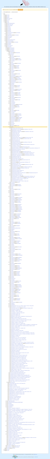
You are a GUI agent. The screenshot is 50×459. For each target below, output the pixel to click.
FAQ (36, 6)
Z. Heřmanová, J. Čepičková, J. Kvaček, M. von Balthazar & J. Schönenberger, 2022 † (24, 324)
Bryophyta (9, 26)
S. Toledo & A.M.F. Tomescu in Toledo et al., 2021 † (16, 418)
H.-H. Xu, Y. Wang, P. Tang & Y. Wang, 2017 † (16, 412)
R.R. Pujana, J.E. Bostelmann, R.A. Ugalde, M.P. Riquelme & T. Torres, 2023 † (20, 409)
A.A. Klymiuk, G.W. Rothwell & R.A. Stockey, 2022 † (16, 442)
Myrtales (12, 236)
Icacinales (12, 212)
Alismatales (12, 57)
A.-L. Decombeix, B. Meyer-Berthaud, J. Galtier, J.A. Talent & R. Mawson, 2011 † (20, 410)
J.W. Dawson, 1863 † (12, 431)
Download (42, 6)
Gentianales (19, 63)
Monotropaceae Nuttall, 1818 (16, 151)
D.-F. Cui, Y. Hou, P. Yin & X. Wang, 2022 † (18, 337)
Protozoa (14, 448)
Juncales (12, 218)
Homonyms (24, 6)
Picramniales (13, 251)
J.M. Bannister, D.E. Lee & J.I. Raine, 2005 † (18, 338)
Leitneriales (12, 223)
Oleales (12, 242)
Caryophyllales (13, 98)
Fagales (19, 99)
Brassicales (18, 77)
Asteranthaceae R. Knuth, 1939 (16, 129)
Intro (5, 6)
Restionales (12, 265)
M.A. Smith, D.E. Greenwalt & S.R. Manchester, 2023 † (20, 376)
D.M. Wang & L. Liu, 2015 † (14, 398)
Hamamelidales (13, 199)
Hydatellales (12, 204)
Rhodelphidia (9, 43)
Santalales (20, 76)
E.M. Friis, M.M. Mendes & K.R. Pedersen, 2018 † (18, 357)
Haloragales (12, 198)
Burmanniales (13, 89)
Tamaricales (12, 285)
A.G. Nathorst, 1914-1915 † (13, 436)
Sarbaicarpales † (13, 278)
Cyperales (12, 116)
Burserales (12, 90)
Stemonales (12, 284)
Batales (12, 77)
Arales (12, 65)
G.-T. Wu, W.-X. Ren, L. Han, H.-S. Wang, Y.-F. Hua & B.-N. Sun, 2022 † (22, 342)
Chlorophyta (9, 29)
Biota (9, 18)
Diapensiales (13, 119)
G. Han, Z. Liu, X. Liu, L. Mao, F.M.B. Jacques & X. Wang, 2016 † (19, 388)
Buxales (12, 91)
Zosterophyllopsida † (11, 405)
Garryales (19, 184)
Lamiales (19, 92)
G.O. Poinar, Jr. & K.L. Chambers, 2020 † (18, 358)
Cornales (12, 109)
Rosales (12, 270)
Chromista (8, 19)
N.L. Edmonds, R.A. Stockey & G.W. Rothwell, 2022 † (19, 365)
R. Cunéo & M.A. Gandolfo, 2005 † (17, 364)
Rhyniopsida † (10, 403)
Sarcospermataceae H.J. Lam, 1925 (17, 164)
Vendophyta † (9, 445)
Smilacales (12, 282)
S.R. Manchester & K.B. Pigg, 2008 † (17, 330)
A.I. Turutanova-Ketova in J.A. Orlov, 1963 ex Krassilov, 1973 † (20, 391)
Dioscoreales (20, 89)
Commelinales (20, 197)
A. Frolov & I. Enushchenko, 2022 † (17, 344)
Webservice (31, 6)
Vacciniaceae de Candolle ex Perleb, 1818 (17, 177)
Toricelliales (12, 290)
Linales (12, 225)
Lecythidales (12, 222)
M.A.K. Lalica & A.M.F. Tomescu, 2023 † (15, 423)
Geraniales (19, 189)
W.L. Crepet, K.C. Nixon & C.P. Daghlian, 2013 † (20, 178)
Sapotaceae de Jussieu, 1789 (16, 163)
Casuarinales (13, 99)
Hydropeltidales (13, 209)
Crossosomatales (13, 111)
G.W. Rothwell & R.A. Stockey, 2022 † (17, 371)
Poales (18, 116)
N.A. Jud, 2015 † (15, 336)
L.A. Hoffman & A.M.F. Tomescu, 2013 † (15, 416)
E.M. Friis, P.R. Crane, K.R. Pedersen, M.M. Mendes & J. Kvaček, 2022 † (22, 332)
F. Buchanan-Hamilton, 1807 (16, 317)
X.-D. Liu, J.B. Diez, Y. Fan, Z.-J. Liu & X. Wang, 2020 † (20, 331)
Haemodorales (13, 197)
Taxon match (20, 6)
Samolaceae (14, 162)
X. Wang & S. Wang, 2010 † (15, 397)
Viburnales (12, 298)
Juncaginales (13, 217)
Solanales (12, 283)
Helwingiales (12, 202)
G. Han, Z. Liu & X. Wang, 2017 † (16, 390)
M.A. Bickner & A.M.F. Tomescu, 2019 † (15, 417)
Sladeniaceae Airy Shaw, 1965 (16, 169)
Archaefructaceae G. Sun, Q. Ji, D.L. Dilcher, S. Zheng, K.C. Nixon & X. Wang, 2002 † (22, 305)
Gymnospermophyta (10, 32)
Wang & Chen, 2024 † (13, 395)
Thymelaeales (13, 289)
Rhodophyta (9, 44)
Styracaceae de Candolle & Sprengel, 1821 (18, 170)
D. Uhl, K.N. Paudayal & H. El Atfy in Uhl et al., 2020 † (20, 352)
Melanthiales (12, 231)
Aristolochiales (13, 70)
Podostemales (13, 257)
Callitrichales (13, 92)
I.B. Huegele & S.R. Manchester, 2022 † (18, 345)
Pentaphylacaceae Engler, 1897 (16, 156)
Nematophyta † (10, 37)
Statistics (27, 6)
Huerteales (12, 203)
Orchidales (12, 243)
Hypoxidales (12, 211)
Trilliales (12, 291)
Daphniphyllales (13, 117)
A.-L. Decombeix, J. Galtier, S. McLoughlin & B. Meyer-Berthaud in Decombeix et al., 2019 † (21, 424)
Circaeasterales (13, 104)
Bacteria (8, 17)
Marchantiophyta (10, 36)
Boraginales (12, 83)
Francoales (12, 189)
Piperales (19, 70)
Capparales (12, 97)
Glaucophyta (9, 31)
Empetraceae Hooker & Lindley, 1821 (17, 137)
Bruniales (20, 118)
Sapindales (18, 90)
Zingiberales (12, 303)
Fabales (19, 258)
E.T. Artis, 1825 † (13, 385)
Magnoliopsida (18, 52)
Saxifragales (20, 117)
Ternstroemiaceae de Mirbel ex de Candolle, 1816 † (19, 172)
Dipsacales (18, 56)
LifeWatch (38, 6)
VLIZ (24, 454)
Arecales (12, 69)
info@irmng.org (35, 454)
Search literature (15, 6)
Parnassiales (13, 249)
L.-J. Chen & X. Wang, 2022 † (17, 311)
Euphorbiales (13, 185)
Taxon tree (11, 6)
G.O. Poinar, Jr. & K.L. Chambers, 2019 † (18, 362)
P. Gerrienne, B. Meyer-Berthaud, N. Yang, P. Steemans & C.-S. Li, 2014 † (20, 429)
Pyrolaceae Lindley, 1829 (15, 159)
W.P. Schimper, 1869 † (13, 425)
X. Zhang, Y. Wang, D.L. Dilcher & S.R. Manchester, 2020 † (20, 370)
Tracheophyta (18, 32)
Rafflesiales (12, 263)
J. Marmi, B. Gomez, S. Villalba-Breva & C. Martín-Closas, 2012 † (21, 316)
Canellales (12, 96)
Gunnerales (12, 196)
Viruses (8, 450)
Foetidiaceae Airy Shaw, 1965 (16, 142)
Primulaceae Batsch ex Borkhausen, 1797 (28, 152)
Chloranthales (13, 103)
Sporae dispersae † (10, 45)
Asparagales (19, 59)
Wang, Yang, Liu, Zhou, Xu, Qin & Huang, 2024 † (17, 383)
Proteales (12, 262)
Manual (34, 6)
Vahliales (12, 297)
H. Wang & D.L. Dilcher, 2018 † (16, 369)
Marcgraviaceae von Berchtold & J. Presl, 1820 (18, 149)
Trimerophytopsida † (11, 404)
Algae (10, 24)
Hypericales (12, 210)
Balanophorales (13, 76)
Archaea (8, 16)
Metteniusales (13, 232)
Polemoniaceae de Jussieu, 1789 (16, 157)
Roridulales (12, 269)
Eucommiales (13, 184)
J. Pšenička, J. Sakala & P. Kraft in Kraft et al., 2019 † (16, 438)
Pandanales (12, 245)
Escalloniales (13, 183)
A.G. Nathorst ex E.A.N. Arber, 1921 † (15, 437)
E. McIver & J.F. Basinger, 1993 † (16, 343)
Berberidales (12, 79)
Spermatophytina (12, 50)
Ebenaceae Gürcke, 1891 (15, 136)
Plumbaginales (13, 255)
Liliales (20, 58)
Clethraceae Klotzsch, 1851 (16, 132)
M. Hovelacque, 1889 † (16, 309)
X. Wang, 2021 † (15, 329)
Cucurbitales (19, 78)
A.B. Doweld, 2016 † (30, 343)
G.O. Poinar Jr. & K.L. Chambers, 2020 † (18, 323)
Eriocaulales (12, 182)
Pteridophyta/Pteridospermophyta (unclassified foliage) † (15, 402)
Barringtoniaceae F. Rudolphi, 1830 (17, 131)
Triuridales (12, 292)
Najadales (12, 237)
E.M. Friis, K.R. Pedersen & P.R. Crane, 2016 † (18, 318)
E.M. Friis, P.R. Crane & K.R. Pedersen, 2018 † (19, 355)
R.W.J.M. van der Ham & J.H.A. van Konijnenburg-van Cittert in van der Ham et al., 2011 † (21, 422)
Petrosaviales (13, 250)
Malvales (18, 105)
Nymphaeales (19, 204)
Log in (45, 6)
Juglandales (12, 216)
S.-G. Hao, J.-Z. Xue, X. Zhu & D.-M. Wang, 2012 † (17, 411)
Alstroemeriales (13, 58)
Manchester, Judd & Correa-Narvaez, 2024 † (19, 356)
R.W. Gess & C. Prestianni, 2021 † (14, 415)
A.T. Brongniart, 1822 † (15, 310)
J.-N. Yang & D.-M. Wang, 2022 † (14, 443)
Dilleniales (12, 122)
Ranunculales (20, 79)
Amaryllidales (13, 59)
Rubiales (12, 271)
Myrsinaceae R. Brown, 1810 (16, 152)
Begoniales (12, 78)
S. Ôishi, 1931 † (11, 444)
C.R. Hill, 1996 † (13, 384)
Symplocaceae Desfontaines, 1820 (16, 171)
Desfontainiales (13, 118)
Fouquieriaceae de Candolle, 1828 (16, 143)
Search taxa (7, 6)
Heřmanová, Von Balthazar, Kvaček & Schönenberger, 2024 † (20, 375)
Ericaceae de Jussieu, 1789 (29, 137)
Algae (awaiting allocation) (11, 23)
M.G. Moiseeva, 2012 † (15, 315)
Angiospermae (12, 51)
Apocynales (12, 63)
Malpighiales (19, 185)
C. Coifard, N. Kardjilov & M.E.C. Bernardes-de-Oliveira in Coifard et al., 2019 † (23, 325)
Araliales (12, 66)
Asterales (12, 72)
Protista (8, 448)
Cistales (12, 105)
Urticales (12, 296)
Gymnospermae (13, 382)
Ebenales (12, 125)
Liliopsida (11, 52)
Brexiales (12, 85)
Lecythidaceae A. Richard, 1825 (28, 129)
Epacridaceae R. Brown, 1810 (16, 138)
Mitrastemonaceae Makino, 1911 (16, 150)
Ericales (19, 119)
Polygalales (12, 258)
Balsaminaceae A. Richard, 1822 (16, 130)
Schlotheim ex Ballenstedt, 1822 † (14, 430)
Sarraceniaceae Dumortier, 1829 (16, 165)
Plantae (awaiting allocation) (11, 39)
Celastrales (18, 85)
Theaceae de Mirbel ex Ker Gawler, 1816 (29, 144)
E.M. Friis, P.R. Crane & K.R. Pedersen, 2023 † (18, 378)
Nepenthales (12, 238)
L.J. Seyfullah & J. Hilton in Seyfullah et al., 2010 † (17, 389)
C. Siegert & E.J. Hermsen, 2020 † (17, 322)
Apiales (12, 62)
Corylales (12, 110)
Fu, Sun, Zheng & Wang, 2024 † (15, 396)
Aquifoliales (12, 64)
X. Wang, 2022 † (15, 350)
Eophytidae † (9, 30)
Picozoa (9, 38)
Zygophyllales (13, 304)
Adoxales (12, 56)
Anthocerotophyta (10, 25)
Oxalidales (12, 244)
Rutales (12, 272)
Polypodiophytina (12, 49)
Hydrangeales (13, 205)
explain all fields (20, 9)
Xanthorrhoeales (13, 302)
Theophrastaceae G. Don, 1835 (16, 176)
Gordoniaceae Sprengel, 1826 (16, 144)
